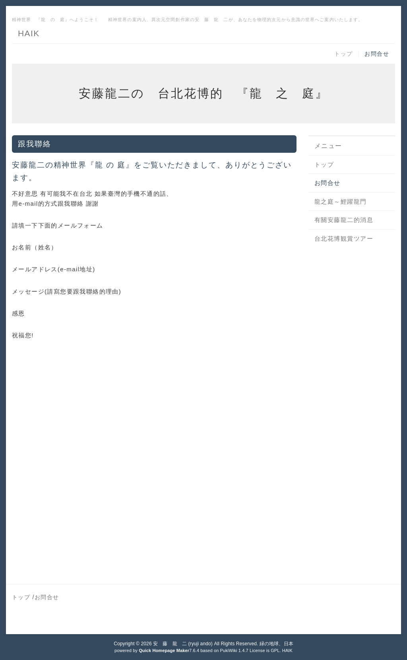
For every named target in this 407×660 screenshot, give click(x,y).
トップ (343, 54)
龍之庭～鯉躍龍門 (340, 201)
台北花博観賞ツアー (344, 238)
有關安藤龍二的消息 (344, 219)
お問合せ (376, 54)
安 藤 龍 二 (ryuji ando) (183, 643)
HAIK (29, 33)
